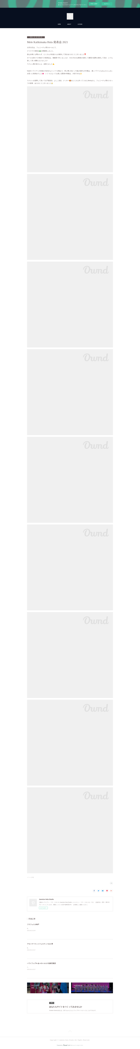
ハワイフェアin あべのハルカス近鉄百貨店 (41, 963)
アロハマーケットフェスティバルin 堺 (40, 944)
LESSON (80, 24)
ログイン (107, 4)
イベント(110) (30, 877)
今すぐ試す (94, 4)
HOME (59, 24)
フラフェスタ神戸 (33, 924)
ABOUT (69, 24)
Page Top (70, 1031)
